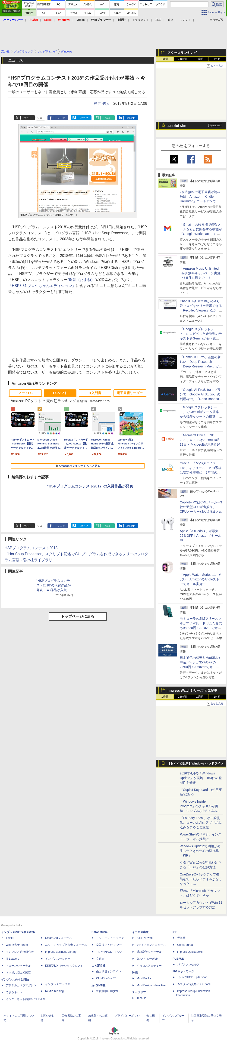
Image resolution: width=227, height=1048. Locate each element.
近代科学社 (98, 985)
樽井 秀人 (102, 103)
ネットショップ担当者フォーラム (66, 944)
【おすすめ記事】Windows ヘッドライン (195, 763)
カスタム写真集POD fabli (194, 984)
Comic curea (185, 944)
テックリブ (139, 992)
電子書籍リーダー (130, 393)
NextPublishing (54, 991)
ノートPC (25, 393)
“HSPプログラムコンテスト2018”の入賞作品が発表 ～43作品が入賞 (53, 585)
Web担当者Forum (17, 944)
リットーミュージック (110, 938)
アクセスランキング (182, 53)
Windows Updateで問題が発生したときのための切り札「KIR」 (200, 850)
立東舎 (100, 958)
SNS (158, 20)
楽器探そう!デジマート (110, 944)
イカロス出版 (140, 932)
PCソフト (60, 393)
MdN (135, 972)
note (107, 118)
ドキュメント (140, 20)
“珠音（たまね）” (82, 280)
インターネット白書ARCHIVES (25, 999)
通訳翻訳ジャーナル (149, 951)
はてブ (84, 118)
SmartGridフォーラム (58, 938)
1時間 (165, 59)
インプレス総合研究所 (20, 951)
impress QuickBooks (189, 951)
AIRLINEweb (145, 938)
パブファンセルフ (188, 964)
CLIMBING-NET (106, 978)
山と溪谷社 (98, 965)
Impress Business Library (60, 951)
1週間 (199, 59)
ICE (175, 932)
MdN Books (144, 978)
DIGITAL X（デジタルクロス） (64, 965)
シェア (61, 118)
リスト (41, 118)
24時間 (182, 59)
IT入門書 (95, 393)
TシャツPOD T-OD (109, 951)
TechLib (141, 998)
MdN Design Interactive (151, 985)
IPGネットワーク (183, 971)
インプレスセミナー (57, 958)
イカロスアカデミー (149, 965)
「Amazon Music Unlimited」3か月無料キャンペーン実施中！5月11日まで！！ (201, 273)
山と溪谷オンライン (108, 971)
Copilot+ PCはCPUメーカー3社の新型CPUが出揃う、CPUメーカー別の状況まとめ (201, 506)
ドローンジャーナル (18, 965)
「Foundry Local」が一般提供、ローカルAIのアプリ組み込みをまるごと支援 (201, 822)
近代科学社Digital (107, 991)
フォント (185, 20)
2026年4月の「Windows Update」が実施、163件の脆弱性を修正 (201, 777)
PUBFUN (178, 958)
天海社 (181, 938)
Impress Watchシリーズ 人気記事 (192, 690)
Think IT (11, 938)
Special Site (176, 126)
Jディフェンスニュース (151, 944)
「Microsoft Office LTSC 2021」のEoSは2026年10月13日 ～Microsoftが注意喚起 (200, 439)
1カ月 (217, 59)
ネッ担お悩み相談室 (18, 972)
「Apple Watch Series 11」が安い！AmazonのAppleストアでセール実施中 (201, 579)
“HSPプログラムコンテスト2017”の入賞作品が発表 (90, 486)
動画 (170, 20)
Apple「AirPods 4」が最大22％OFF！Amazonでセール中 (200, 535)
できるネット (14, 992)
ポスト (27, 118)
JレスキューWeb (147, 958)
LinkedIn (131, 118)
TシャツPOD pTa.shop (192, 977)
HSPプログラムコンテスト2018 (31, 548)
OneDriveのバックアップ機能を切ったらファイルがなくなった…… (201, 878)
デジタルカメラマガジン (21, 985)
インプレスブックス (57, 984)
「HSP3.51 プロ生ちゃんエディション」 (42, 286)
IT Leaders (12, 958)
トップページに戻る (77, 616)
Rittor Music (99, 932)
